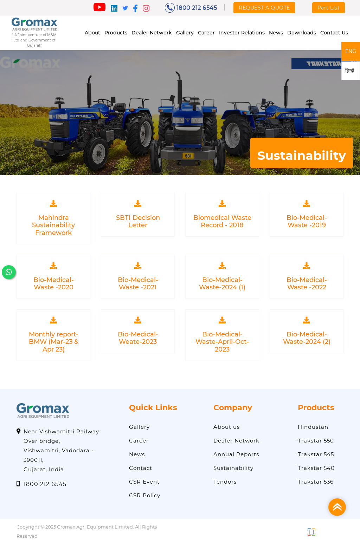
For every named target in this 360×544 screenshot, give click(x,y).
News (276, 33)
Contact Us (334, 33)
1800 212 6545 (191, 8)
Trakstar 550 (316, 440)
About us (226, 426)
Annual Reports (236, 454)
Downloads (301, 33)
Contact (140, 467)
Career (206, 33)
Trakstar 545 (316, 454)
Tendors (225, 481)
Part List (328, 8)
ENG (350, 51)
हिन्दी (349, 70)
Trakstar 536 (316, 481)
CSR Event (144, 481)
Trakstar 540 (316, 467)
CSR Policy (144, 495)
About (92, 33)
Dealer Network (151, 33)
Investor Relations (242, 33)
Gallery (185, 33)
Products (115, 33)
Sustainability (233, 467)
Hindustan (313, 426)
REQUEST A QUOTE (264, 8)
